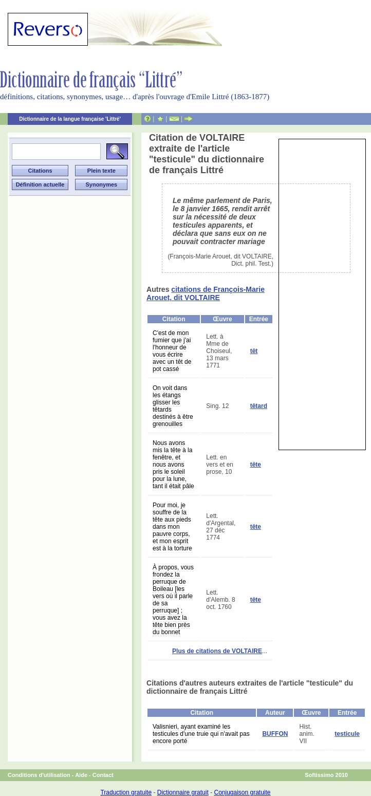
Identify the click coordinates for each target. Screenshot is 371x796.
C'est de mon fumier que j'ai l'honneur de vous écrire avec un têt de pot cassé (172, 351)
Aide (81, 775)
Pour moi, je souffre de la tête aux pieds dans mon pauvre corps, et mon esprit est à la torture (172, 527)
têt (254, 351)
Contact (103, 775)
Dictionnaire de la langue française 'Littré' (70, 119)
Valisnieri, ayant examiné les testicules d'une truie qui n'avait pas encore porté (201, 734)
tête (255, 464)
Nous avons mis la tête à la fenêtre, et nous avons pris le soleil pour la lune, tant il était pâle (173, 464)
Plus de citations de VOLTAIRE (217, 651)
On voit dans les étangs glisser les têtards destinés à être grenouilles (173, 406)
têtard (258, 406)
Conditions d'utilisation (39, 775)
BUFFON (275, 733)
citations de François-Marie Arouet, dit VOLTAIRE (205, 293)
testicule (347, 733)
